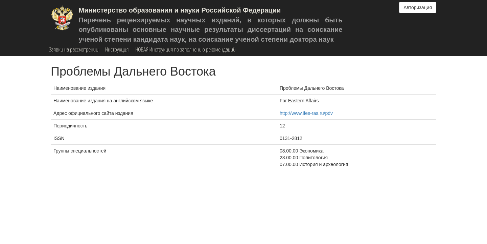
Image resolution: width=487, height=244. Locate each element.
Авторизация (417, 7)
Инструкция (117, 50)
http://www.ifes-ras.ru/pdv (306, 113)
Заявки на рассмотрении (73, 50)
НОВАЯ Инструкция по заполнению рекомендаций (185, 50)
